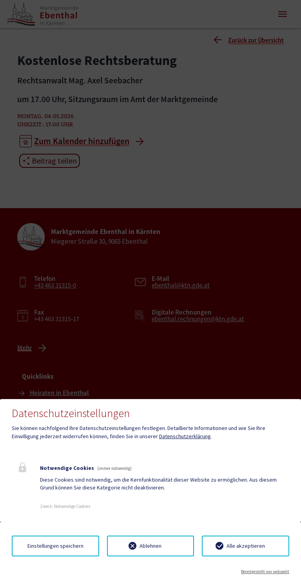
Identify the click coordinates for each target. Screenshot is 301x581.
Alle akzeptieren (246, 545)
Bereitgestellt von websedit (265, 571)
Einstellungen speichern (55, 545)
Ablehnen (150, 545)
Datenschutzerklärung (185, 436)
